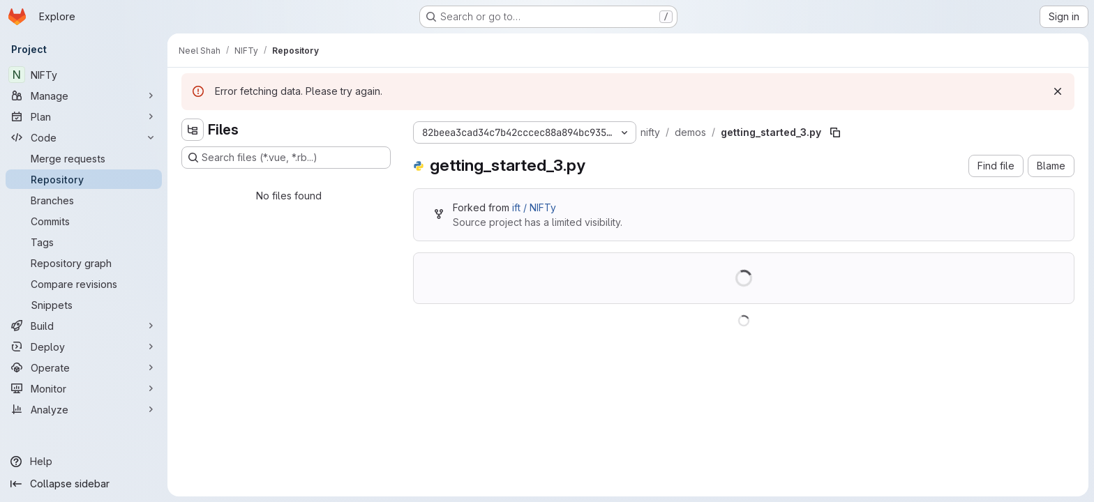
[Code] (84, 137)
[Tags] (84, 242)
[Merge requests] (84, 158)
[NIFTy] (84, 74)
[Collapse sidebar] (84, 484)
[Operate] (84, 367)
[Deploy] (84, 346)
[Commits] (84, 221)
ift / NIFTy (534, 207)
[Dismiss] (1057, 91)
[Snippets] (84, 304)
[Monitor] (84, 388)
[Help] (84, 461)
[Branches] (84, 200)
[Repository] (84, 179)
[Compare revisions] (84, 284)
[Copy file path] (835, 132)
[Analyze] (84, 409)
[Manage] (84, 95)
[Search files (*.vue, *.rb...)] (286, 157)
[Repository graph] (84, 263)
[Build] (84, 325)
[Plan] (84, 116)
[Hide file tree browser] (192, 130)
